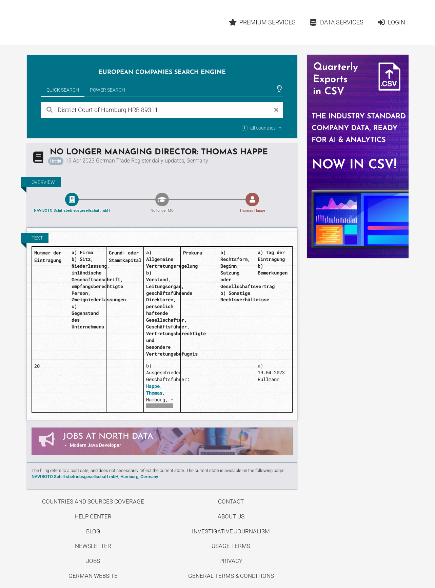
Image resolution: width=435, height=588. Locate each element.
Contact (231, 501)
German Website (93, 575)
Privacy (230, 560)
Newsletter (93, 546)
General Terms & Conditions (231, 575)
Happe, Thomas (154, 389)
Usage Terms (231, 546)
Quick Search (62, 90)
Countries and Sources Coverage (93, 501)
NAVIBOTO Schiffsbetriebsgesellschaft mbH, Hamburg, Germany (95, 476)
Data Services (336, 22)
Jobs (93, 560)
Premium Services (262, 22)
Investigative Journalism (231, 531)
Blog (93, 531)
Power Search (107, 90)
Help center (93, 516)
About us (231, 516)
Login (391, 22)
